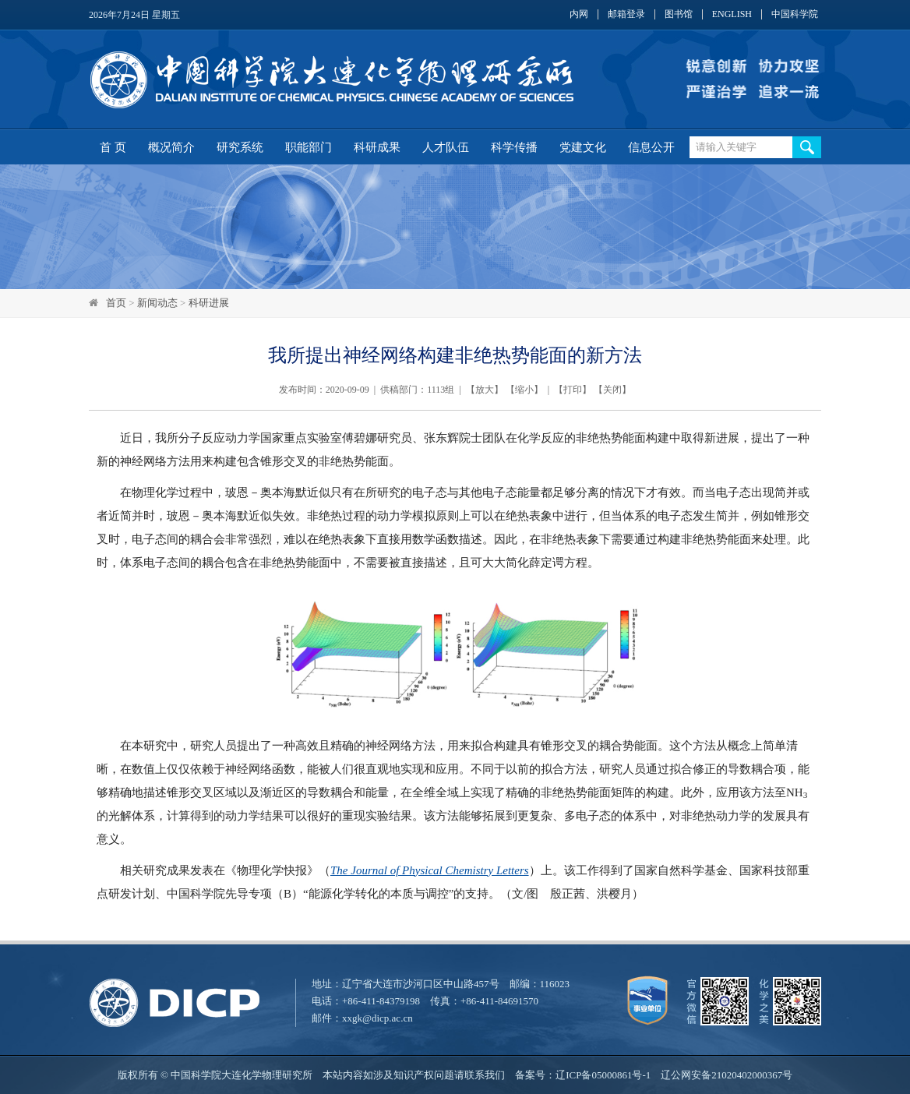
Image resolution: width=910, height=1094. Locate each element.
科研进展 (209, 303)
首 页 (113, 147)
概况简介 (171, 147)
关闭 (612, 389)
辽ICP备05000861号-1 (603, 1075)
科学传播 (514, 147)
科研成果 (377, 147)
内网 (579, 14)
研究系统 (240, 147)
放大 (484, 389)
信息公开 (651, 147)
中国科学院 (794, 14)
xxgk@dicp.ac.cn (377, 1018)
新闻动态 (157, 303)
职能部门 (308, 147)
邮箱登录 (626, 14)
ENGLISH (732, 14)
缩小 (524, 389)
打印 (572, 389)
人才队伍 (445, 147)
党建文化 (582, 147)
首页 (116, 303)
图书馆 (679, 14)
